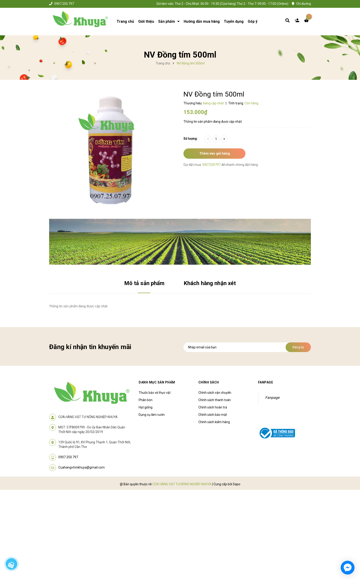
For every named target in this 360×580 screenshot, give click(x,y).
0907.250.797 (64, 4)
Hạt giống (145, 407)
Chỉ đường (303, 4)
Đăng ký (298, 347)
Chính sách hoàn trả (212, 407)
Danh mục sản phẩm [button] (157, 382)
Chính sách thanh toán (214, 400)
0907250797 (211, 165)
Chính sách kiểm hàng (214, 422)
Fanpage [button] (265, 382)
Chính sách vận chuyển (214, 392)
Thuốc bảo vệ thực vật (155, 392)
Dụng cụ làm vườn (152, 414)
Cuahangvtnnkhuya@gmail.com (81, 467)
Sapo (236, 484)
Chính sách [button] (208, 382)
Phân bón (145, 400)
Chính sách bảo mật (212, 414)
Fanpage (272, 397)
